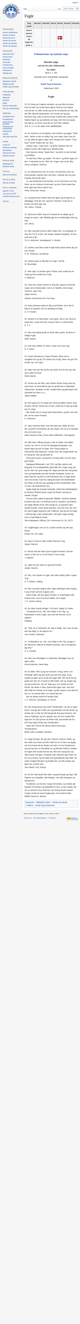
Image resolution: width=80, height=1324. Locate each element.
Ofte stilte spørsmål (10, 137)
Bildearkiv (6, 98)
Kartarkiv (6, 100)
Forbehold (52, 818)
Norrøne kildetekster (10, 32)
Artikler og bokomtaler (11, 87)
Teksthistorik (7, 70)
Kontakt (5, 134)
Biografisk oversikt (9, 81)
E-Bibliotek (7, 95)
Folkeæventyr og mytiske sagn (51, 54)
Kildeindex (6, 60)
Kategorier (29, 802)
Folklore (29, 805)
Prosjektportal (8, 119)
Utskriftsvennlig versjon (11, 196)
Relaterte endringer (10, 148)
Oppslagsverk (8, 164)
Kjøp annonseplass (10, 175)
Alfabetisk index (8, 54)
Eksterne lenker (8, 166)
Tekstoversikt (7, 57)
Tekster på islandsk (10, 43)
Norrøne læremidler (10, 106)
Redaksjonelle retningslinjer (8, 128)
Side (25, 9)
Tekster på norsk (9, 38)
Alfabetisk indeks (43, 802)
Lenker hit (6, 145)
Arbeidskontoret (8, 117)
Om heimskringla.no (40, 818)
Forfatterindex (8, 65)
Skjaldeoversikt (8, 84)
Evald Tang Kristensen (51, 84)
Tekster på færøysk (10, 46)
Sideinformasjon (9, 156)
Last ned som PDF (9, 194)
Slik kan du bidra (9, 183)
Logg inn (75, 2)
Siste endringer (8, 68)
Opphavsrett (7, 131)
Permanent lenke (9, 153)
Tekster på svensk (9, 41)
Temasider (6, 62)
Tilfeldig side (7, 73)
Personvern (28, 818)
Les (59, 9)
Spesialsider (7, 150)
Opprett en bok (8, 191)
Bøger (5, 103)
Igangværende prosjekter (8, 123)
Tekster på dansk (59, 802)
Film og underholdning (11, 108)
